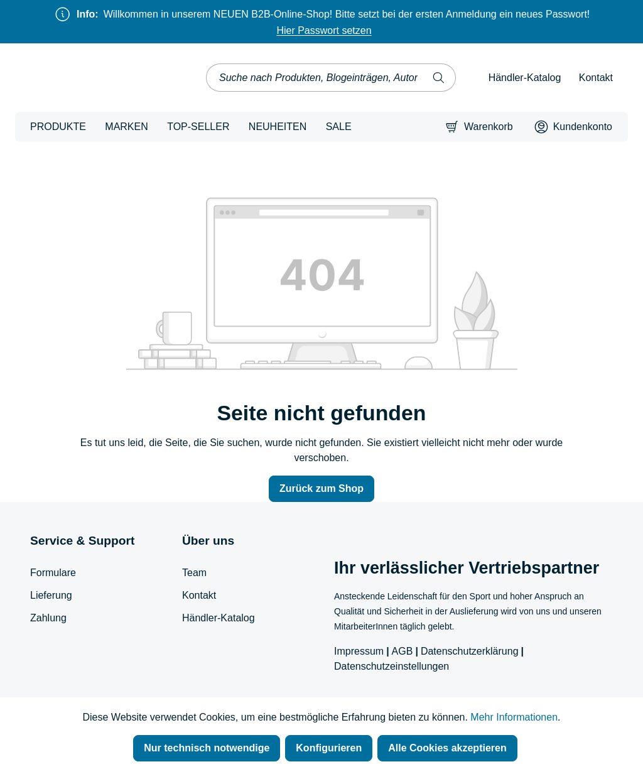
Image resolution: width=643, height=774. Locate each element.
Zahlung (48, 618)
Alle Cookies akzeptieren (447, 748)
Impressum (359, 651)
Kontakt (596, 77)
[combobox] (314, 77)
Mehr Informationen (514, 717)
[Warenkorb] (479, 126)
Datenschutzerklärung (470, 651)
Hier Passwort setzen (323, 30)
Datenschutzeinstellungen (391, 666)
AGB (402, 651)
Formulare (53, 572)
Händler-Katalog (525, 77)
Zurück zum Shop (321, 488)
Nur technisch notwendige (206, 748)
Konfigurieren (329, 748)
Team (194, 572)
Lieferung (51, 595)
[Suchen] (439, 77)
